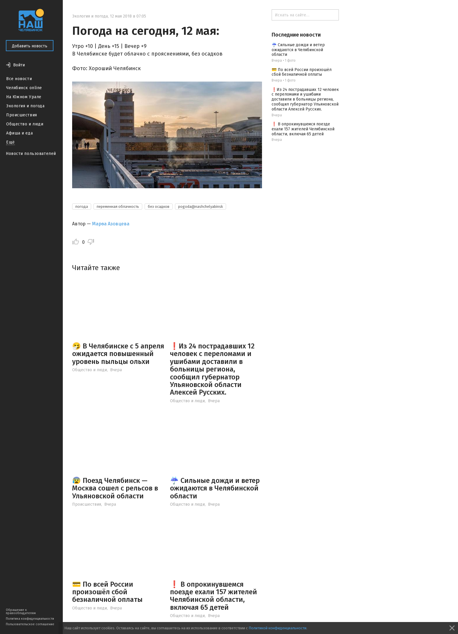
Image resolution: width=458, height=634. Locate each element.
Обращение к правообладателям (21, 611)
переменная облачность (118, 206)
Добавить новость (29, 46)
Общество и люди (24, 124)
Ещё (10, 142)
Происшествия (21, 115)
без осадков (158, 206)
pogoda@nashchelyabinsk (200, 206)
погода (81, 206)
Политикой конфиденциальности (277, 628)
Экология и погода (25, 105)
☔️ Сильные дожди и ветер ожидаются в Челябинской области (215, 488)
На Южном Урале (23, 96)
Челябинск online (24, 87)
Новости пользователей (31, 153)
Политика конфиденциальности (30, 618)
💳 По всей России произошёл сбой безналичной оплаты (107, 592)
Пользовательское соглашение (30, 624)
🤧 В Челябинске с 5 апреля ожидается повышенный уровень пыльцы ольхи (118, 354)
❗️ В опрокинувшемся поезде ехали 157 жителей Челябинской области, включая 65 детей (213, 595)
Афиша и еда (19, 133)
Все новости (19, 78)
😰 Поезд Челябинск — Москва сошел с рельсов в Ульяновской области (115, 488)
